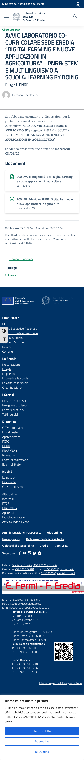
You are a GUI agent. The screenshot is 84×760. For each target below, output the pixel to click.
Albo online (9, 494)
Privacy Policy (11, 539)
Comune (7, 351)
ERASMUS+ (9, 450)
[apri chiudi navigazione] (6, 16)
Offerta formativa (13, 427)
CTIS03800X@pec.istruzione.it (58, 573)
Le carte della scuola (15, 383)
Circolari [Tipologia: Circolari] (12, 275)
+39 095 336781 (24, 569)
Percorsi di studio (13, 410)
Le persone (9, 373)
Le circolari (9, 482)
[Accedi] (78, 4)
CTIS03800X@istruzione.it (59, 569)
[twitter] (34, 553)
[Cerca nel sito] (75, 16)
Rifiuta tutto (42, 752)
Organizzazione (12, 387)
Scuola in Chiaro (12, 337)
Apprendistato (11, 437)
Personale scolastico (15, 400)
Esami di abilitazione (15, 459)
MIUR (5, 324)
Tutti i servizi (10, 414)
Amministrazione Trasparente (21, 532)
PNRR (6, 446)
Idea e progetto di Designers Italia (60, 683)
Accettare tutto (42, 731)
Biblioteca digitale (13, 517)
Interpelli (8, 499)
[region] (42, 727)
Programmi (9, 455)
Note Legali (61, 545)
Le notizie (8, 477)
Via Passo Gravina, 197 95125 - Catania (34, 565)
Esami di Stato (11, 464)
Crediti (44, 545)
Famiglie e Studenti (14, 405)
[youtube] (24, 553)
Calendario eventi (13, 486)
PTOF (5, 503)
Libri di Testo (10, 432)
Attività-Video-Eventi (15, 521)
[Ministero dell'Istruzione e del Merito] (23, 4)
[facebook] (19, 553)
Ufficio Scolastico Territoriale (20, 333)
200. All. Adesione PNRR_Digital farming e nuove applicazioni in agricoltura (45, 201)
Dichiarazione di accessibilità (45, 539)
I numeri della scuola (15, 378)
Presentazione (11, 364)
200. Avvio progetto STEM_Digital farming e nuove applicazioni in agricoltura (45, 178)
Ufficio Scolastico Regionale (19, 328)
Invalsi (6, 347)
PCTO (5, 441)
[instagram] (29, 553)
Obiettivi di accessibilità (18, 545)
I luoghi (6, 369)
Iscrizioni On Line (13, 342)
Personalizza (42, 741)
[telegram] (39, 553)
